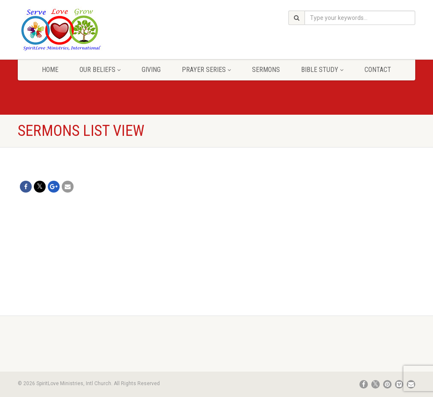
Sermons (266, 70)
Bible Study (322, 70)
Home (50, 70)
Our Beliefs (100, 70)
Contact (377, 70)
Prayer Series (206, 70)
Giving (151, 70)
